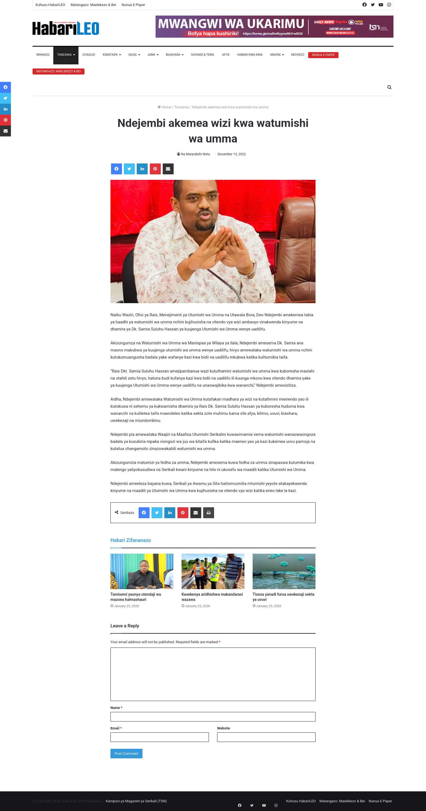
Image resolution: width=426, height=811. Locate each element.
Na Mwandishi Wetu (195, 154)
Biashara (173, 54)
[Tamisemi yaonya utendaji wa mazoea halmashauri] (141, 571)
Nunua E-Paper (133, 5)
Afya (226, 54)
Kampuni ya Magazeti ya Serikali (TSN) (136, 801)
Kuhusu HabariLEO (50, 5)
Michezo (297, 54)
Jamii (151, 54)
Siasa (132, 54)
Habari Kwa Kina (249, 54)
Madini (275, 54)
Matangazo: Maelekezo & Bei (93, 5)
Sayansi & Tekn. (202, 54)
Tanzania (64, 54)
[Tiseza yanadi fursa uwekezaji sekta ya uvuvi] (284, 571)
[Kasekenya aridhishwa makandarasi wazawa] (213, 571)
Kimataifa (110, 54)
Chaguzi (88, 54)
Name (116, 708)
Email (116, 728)
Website (223, 728)
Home (164, 107)
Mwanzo (42, 54)
